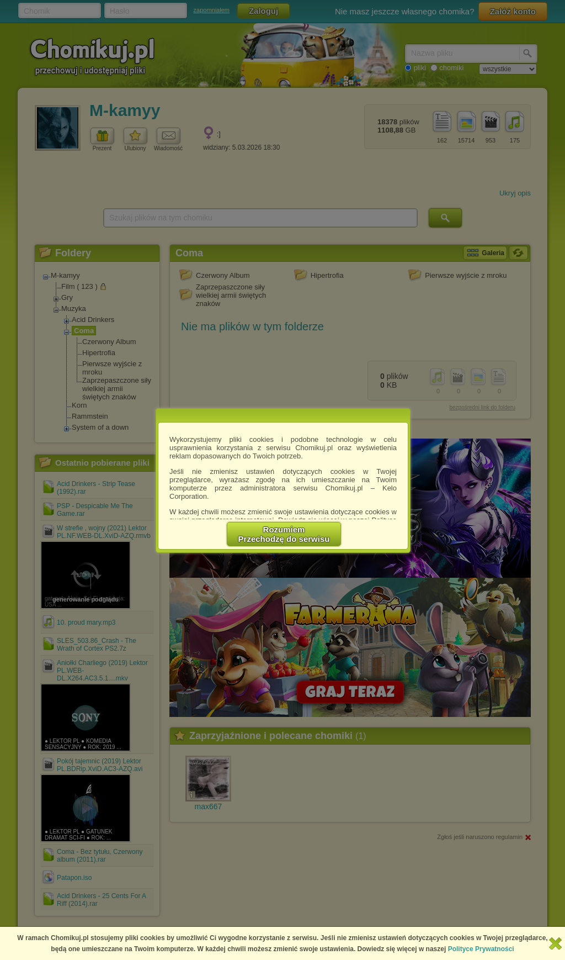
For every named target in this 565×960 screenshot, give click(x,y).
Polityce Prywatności (481, 949)
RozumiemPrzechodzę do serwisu (284, 534)
